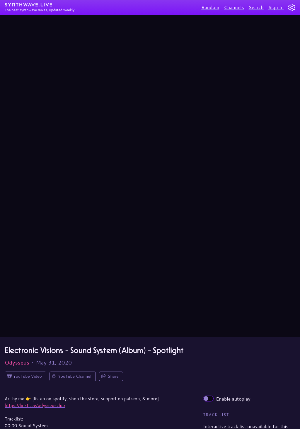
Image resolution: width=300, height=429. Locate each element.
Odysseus (17, 362)
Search (256, 7)
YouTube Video (27, 376)
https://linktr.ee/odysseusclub (35, 405)
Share (113, 376)
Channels (234, 7)
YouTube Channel (74, 376)
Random (210, 7)
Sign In (276, 7)
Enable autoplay (226, 398)
